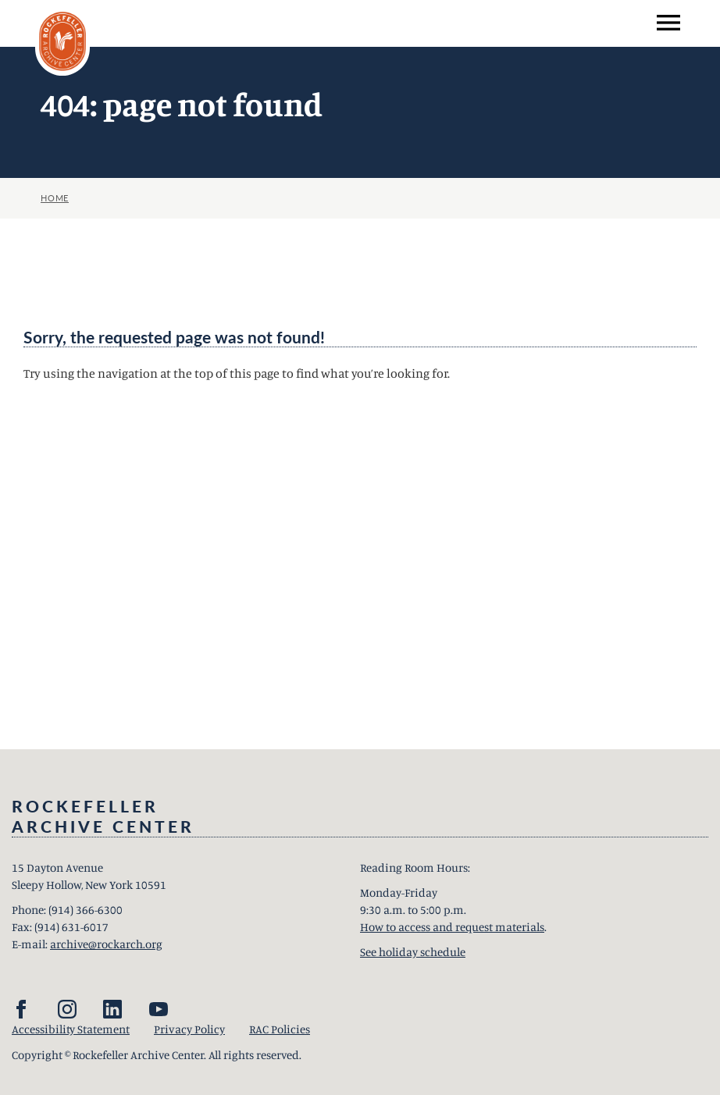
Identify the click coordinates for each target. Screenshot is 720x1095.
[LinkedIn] (112, 1009)
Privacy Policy (189, 1029)
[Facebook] (21, 1009)
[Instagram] (67, 1009)
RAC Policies (279, 1029)
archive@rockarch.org (106, 944)
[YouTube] (158, 1009)
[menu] (668, 22)
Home (55, 198)
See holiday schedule (412, 951)
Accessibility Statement (71, 1029)
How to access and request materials (452, 926)
